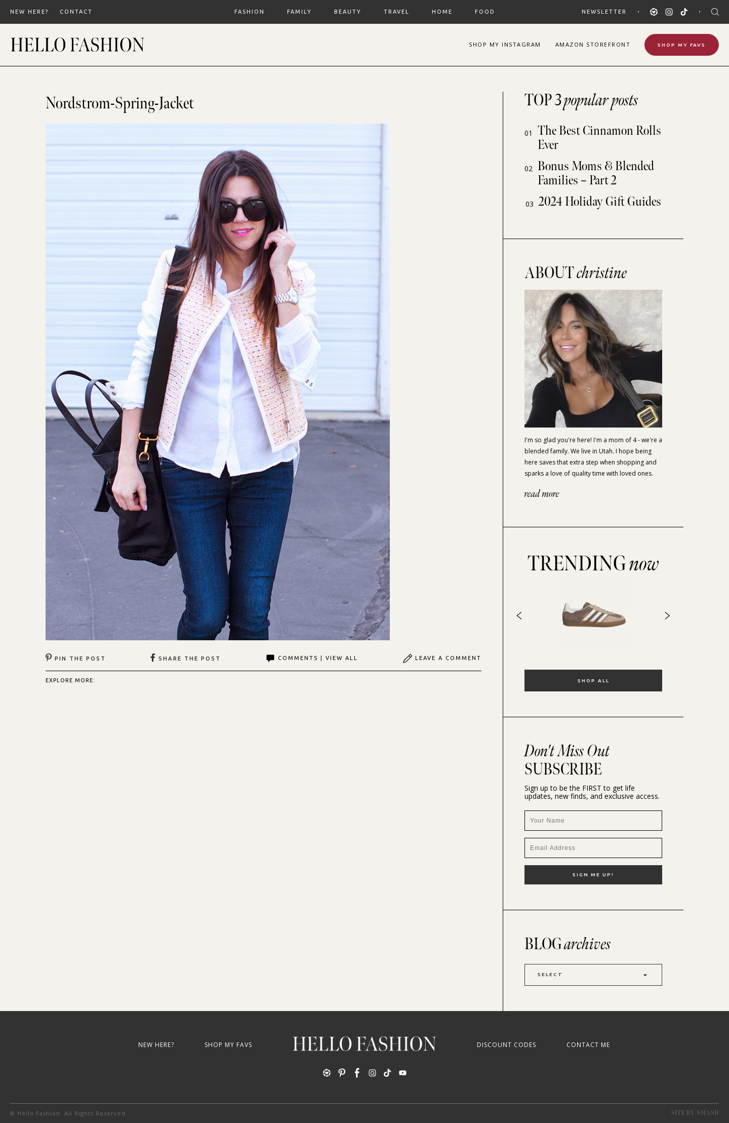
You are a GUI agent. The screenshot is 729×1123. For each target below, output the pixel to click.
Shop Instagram (505, 44)
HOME (442, 12)
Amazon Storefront (593, 44)
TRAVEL (397, 12)
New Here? (29, 12)
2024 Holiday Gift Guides (600, 202)
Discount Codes (506, 1044)
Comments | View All (311, 658)
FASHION (249, 12)
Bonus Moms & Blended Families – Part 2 (596, 173)
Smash (708, 1113)
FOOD (485, 12)
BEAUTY (347, 12)
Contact (76, 12)
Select (593, 975)
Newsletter (604, 12)
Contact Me (588, 1044)
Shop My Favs (682, 45)
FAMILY (299, 12)
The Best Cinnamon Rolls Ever (599, 138)
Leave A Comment (441, 658)
